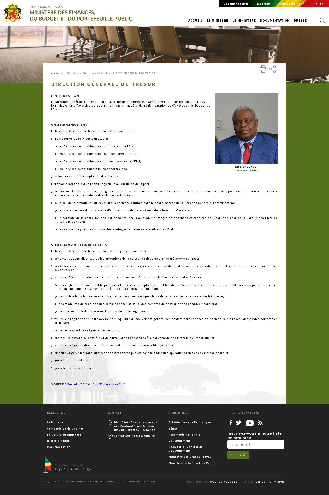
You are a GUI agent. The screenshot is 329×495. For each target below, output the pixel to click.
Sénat (173, 428)
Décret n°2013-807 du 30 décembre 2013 (96, 384)
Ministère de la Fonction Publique (194, 463)
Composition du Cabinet (65, 428)
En (322, 3)
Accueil (195, 20)
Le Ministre (55, 422)
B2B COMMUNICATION (270, 482)
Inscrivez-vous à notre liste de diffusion (254, 435)
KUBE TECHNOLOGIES (223, 482)
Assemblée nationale (184, 435)
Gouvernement (180, 441)
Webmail (263, 3)
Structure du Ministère (64, 435)
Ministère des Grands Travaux (191, 457)
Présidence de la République (190, 422)
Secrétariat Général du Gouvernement (186, 448)
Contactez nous (291, 3)
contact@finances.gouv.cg (134, 436)
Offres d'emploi (59, 441)
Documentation (235, 3)
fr (315, 3)
